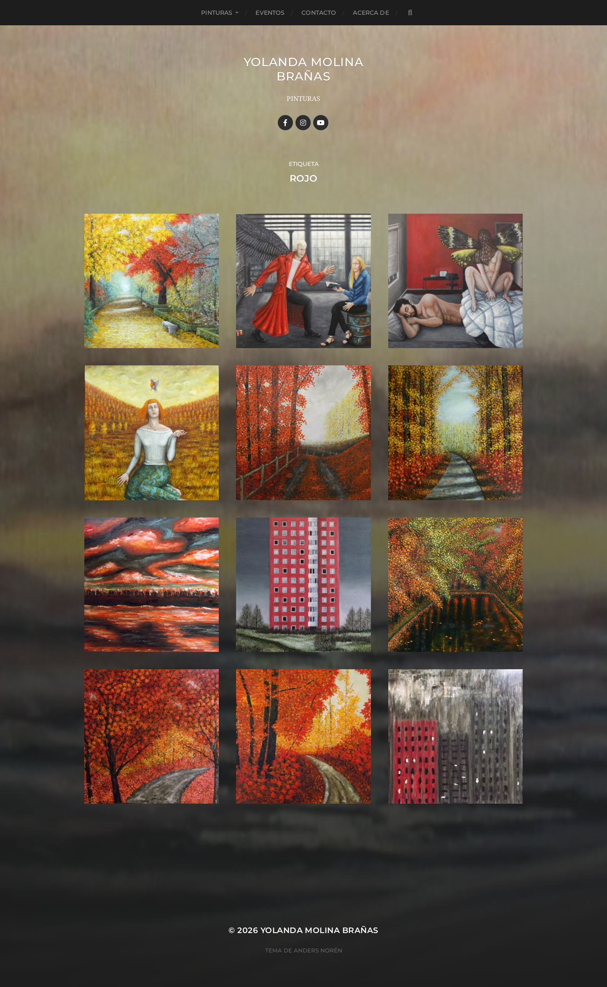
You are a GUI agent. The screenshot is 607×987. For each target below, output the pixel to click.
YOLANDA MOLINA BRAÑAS (304, 69)
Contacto (318, 12)
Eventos (270, 12)
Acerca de (371, 12)
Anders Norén (318, 950)
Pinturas (216, 12)
